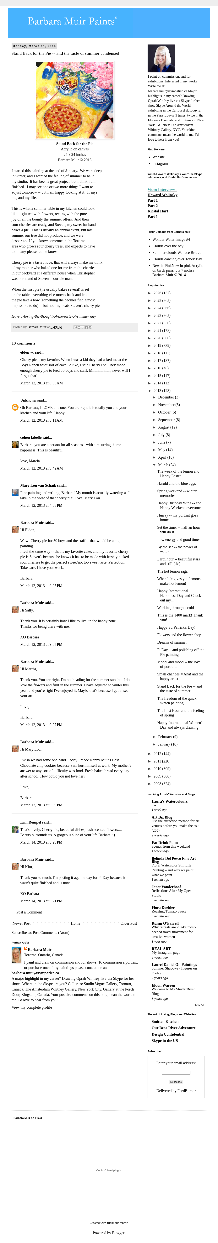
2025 (158, 300)
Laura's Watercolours (170, 801)
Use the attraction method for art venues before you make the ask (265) (175, 825)
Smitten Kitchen (165, 1021)
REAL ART (161, 949)
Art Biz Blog (162, 817)
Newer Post (21, 923)
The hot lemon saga (172, 571)
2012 (158, 754)
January (164, 744)
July (162, 435)
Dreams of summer (172, 642)
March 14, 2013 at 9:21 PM (41, 901)
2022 (158, 323)
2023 (158, 315)
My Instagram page (166, 952)
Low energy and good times (178, 539)
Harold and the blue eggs (176, 483)
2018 (158, 353)
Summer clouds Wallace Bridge (176, 252)
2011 (158, 761)
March (163, 465)
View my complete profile (32, 1007)
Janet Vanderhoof (166, 887)
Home (75, 923)
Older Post (129, 923)
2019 (158, 345)
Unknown (28, 400)
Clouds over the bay (167, 246)
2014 (158, 383)
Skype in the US (165, 1040)
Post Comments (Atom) (51, 932)
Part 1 (153, 200)
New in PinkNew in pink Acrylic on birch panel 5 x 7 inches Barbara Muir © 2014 (177, 270)
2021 (158, 330)
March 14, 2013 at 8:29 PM (41, 842)
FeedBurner (186, 1091)
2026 (158, 293)
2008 (158, 784)
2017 (158, 360)
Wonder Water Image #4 (171, 239)
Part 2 (153, 206)
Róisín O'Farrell (165, 923)
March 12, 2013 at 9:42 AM (41, 468)
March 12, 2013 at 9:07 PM (41, 725)
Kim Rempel (30, 822)
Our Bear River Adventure (174, 1028)
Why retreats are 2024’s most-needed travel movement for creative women (174, 932)
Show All (199, 1004)
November (166, 405)
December (166, 397)
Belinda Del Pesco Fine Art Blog (174, 860)
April (162, 457)
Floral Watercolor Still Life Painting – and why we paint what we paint (172, 870)
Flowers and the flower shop (179, 635)
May (162, 450)
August (164, 427)
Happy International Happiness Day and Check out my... (179, 595)
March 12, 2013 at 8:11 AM (41, 420)
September (167, 420)
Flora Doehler (163, 907)
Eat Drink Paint (165, 842)
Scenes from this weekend (171, 846)
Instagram (160, 163)
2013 (158, 390)
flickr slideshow (117, 1223)
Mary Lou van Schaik (38, 485)
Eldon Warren (163, 985)
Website (158, 157)
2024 (158, 308)
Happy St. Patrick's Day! (176, 627)
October (165, 412)
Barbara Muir (32, 522)
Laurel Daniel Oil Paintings (174, 964)
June (162, 442)
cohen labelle (31, 437)
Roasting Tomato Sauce (169, 911)
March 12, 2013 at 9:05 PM (41, 586)
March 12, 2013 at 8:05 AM (41, 383)
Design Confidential (168, 1034)
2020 (158, 338)
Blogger (118, 1233)
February (165, 737)
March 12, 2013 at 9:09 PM (41, 805)
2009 (158, 776)
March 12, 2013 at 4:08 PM (41, 505)
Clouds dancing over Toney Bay (177, 259)
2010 (158, 769)
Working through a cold (175, 608)
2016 (158, 368)
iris (154, 805)
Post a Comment (29, 912)
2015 (158, 375)
